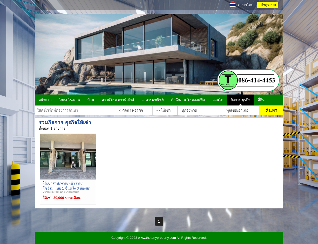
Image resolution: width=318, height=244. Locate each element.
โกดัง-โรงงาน (69, 100)
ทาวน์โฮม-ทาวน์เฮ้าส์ (118, 100)
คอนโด (217, 100)
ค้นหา (271, 110)
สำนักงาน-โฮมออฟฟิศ (188, 100)
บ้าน (90, 100)
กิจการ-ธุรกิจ (240, 100)
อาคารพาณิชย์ (153, 100)
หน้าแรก (45, 100)
